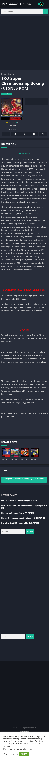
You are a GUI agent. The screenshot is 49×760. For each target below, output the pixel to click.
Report (12, 129)
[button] (45, 11)
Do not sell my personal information (19, 749)
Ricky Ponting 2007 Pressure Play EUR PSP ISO (20, 523)
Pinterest (24, 134)
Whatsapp (43, 134)
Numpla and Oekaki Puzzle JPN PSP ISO (17, 513)
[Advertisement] (24, 42)
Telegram (34, 134)
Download (24, 153)
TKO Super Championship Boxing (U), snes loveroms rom (23, 479)
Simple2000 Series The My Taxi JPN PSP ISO (19, 500)
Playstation (24, 732)
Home (3, 74)
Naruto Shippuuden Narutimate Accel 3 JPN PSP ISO (23, 518)
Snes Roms (12, 74)
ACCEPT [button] (24, 754)
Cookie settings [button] (11, 754)
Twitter (15, 134)
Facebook (6, 134)
